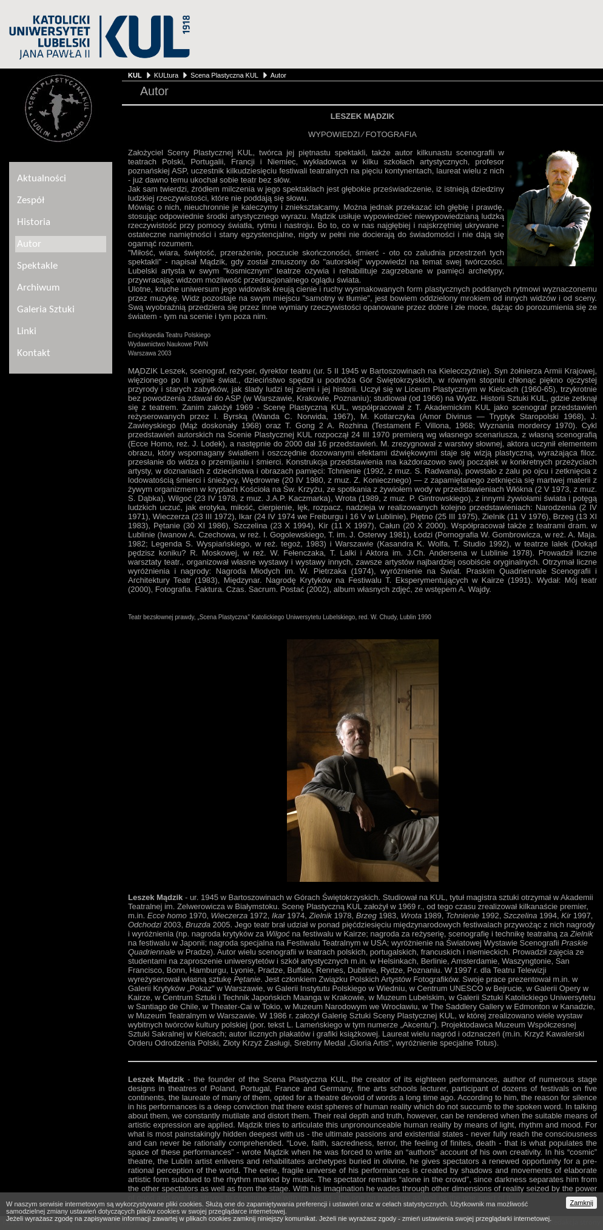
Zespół (30, 200)
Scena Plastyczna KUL (224, 75)
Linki (26, 331)
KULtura (166, 75)
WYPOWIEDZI (334, 134)
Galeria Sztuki (46, 309)
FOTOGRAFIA (391, 134)
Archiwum (38, 288)
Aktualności (41, 178)
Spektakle (37, 266)
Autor (278, 75)
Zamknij (581, 1202)
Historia (33, 222)
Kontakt (33, 353)
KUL (135, 75)
